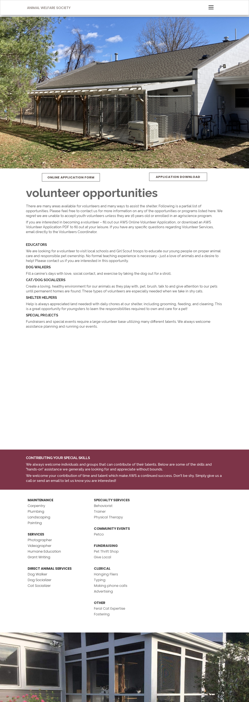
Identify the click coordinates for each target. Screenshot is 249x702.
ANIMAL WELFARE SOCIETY (49, 7)
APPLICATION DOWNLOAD (178, 177)
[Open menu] (211, 7)
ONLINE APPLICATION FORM (70, 177)
